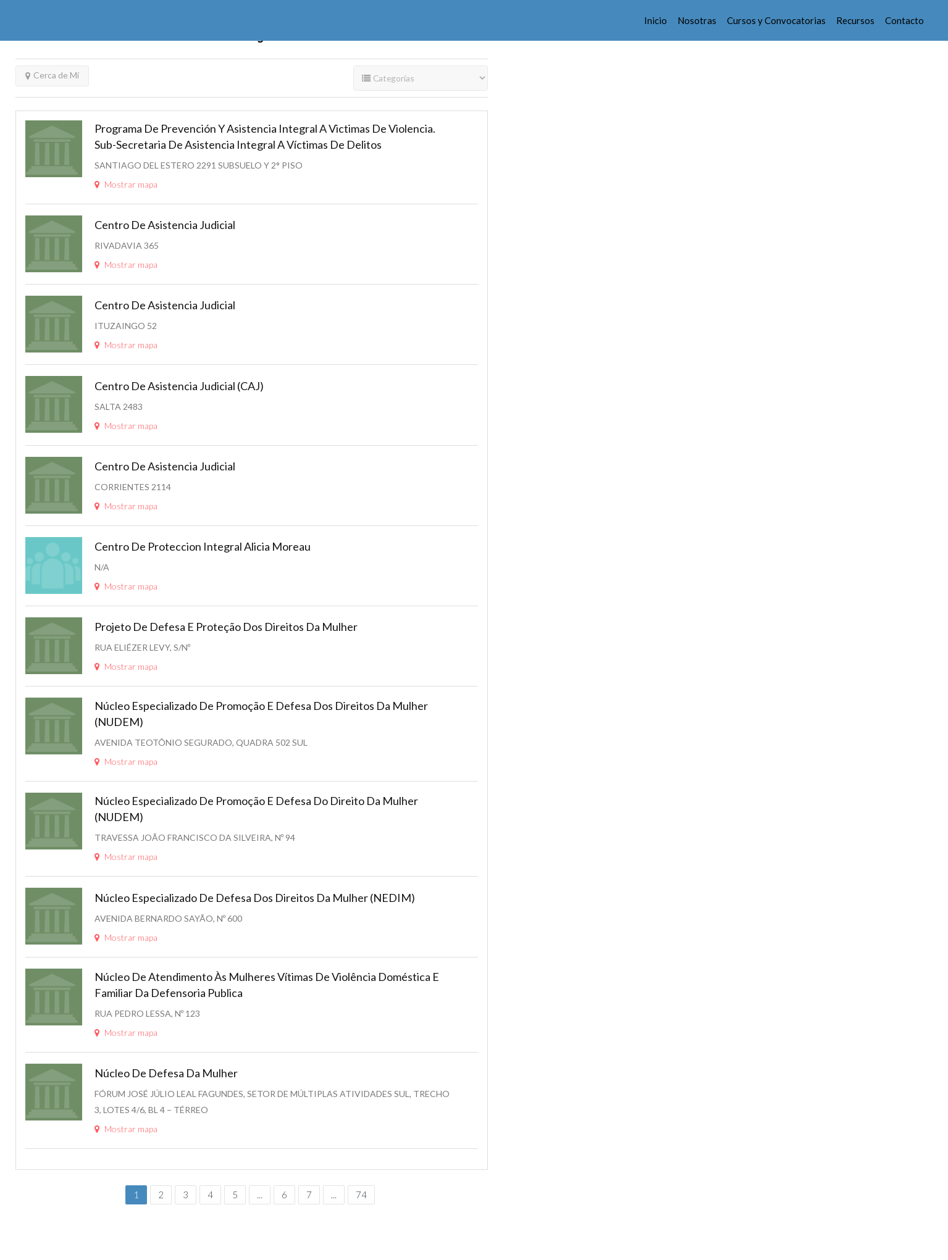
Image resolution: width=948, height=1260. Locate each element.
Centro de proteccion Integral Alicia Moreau (202, 546)
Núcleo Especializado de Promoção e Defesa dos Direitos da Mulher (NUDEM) (261, 713)
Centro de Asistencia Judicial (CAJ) (179, 386)
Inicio (655, 20)
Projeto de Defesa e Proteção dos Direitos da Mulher (226, 626)
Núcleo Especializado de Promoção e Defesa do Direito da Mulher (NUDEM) (256, 809)
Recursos (855, 20)
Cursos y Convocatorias (776, 20)
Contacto (904, 20)
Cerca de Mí (52, 75)
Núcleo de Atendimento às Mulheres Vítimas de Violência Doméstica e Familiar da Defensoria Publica (266, 984)
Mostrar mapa (125, 184)
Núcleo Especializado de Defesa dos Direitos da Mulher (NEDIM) (254, 897)
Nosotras (696, 20)
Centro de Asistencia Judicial (164, 225)
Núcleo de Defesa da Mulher (166, 1073)
